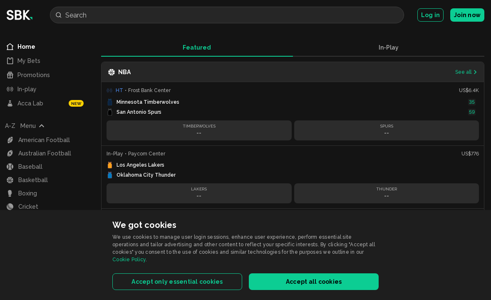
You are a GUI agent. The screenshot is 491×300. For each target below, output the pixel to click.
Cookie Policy (129, 259)
